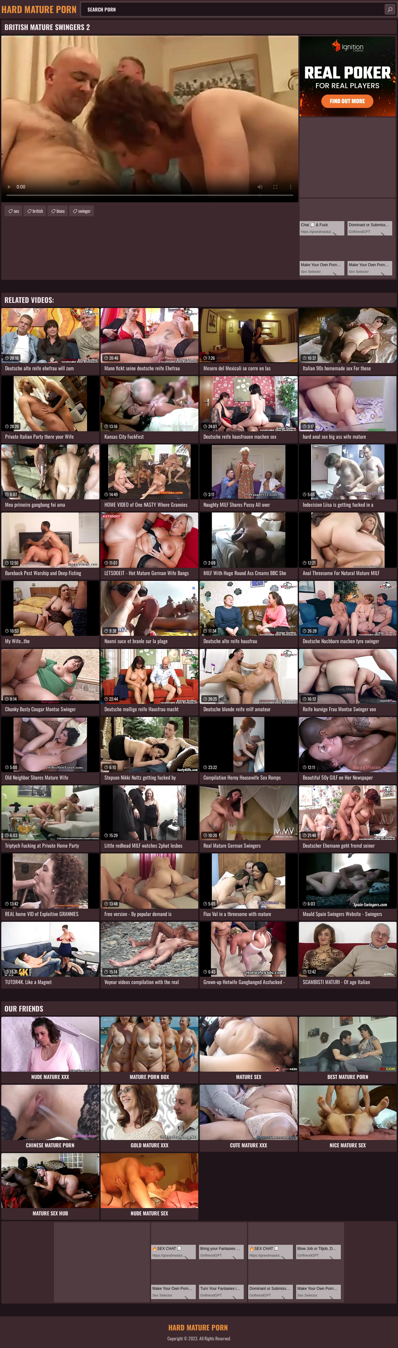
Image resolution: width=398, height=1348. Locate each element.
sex (16, 210)
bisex (61, 210)
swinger (84, 210)
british (38, 210)
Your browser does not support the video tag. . (149, 118)
